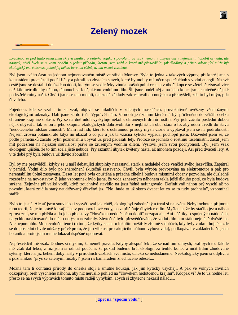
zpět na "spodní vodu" (119, 299)
